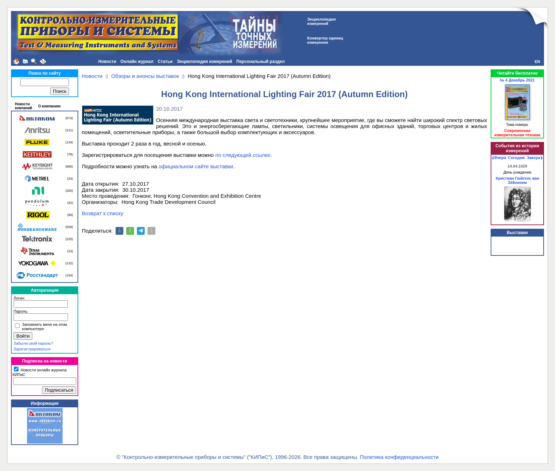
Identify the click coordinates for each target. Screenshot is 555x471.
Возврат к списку (102, 213)
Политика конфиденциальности (399, 457)
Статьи (165, 61)
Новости (107, 61)
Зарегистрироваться (32, 349)
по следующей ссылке (242, 155)
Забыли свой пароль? (33, 343)
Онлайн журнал (137, 61)
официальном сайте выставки (196, 166)
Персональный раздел (260, 61)
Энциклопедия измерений (204, 61)
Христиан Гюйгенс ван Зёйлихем (517, 180)
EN (537, 61)
